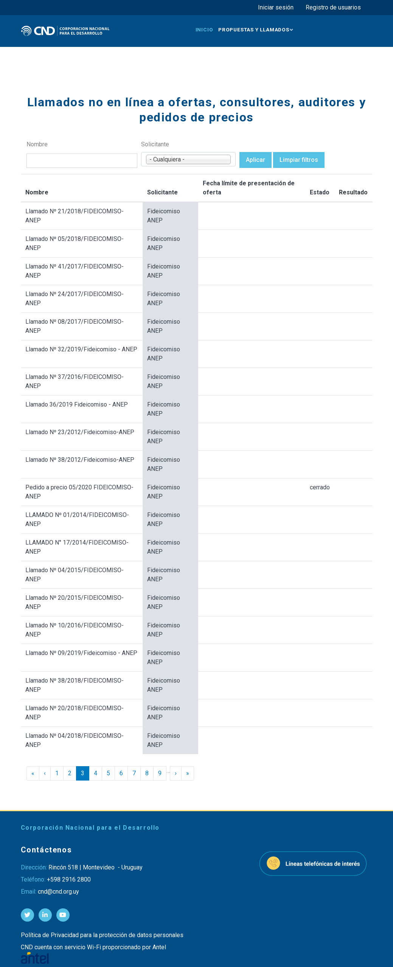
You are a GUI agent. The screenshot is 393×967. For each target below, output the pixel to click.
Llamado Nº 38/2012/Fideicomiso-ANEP (79, 459)
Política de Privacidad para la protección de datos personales (102, 935)
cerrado (320, 487)
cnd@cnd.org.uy (58, 891)
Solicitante (155, 144)
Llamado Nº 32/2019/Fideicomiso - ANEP (81, 349)
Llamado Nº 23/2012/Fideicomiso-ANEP (79, 432)
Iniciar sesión (276, 7)
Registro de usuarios (333, 7)
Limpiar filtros (299, 159)
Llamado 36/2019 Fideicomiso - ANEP (76, 404)
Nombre (37, 144)
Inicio (204, 29)
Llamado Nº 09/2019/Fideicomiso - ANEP (81, 653)
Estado (319, 192)
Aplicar (255, 159)
